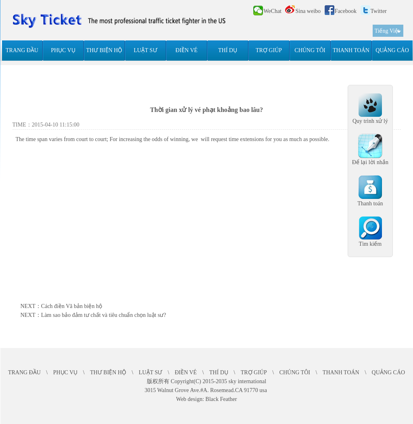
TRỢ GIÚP (269, 50)
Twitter (374, 11)
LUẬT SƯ (145, 50)
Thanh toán (370, 203)
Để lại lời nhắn (370, 162)
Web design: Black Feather (206, 399)
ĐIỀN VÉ (186, 50)
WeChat (267, 10)
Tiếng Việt (387, 31)
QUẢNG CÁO (392, 50)
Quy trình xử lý (370, 121)
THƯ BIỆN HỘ (104, 50)
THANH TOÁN (351, 50)
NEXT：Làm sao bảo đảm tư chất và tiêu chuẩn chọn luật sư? (93, 315)
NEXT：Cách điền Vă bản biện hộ (61, 306)
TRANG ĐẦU (22, 50)
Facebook (341, 11)
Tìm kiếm (370, 244)
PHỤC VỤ (63, 50)
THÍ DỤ (227, 50)
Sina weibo (303, 11)
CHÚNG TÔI (309, 50)
